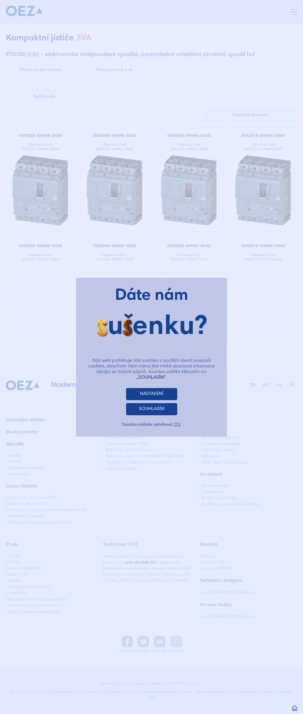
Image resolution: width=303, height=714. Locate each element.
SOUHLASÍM (152, 409)
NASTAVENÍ (151, 393)
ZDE (177, 425)
